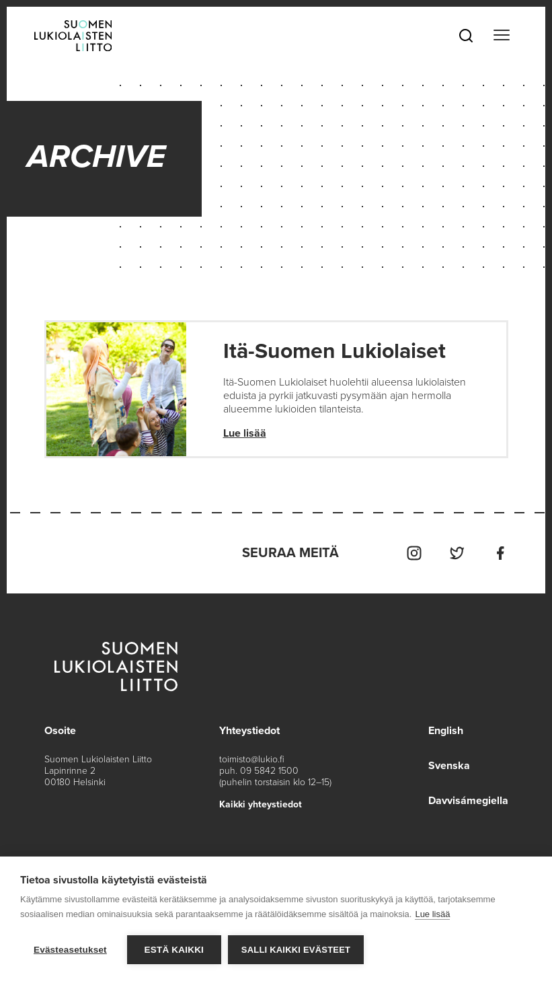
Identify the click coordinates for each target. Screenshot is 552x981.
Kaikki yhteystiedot (260, 804)
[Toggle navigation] (501, 35)
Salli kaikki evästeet (295, 950)
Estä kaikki (174, 950)
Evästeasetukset (70, 950)
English (445, 730)
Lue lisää (244, 433)
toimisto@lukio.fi (251, 759)
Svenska (449, 765)
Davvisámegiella (468, 800)
